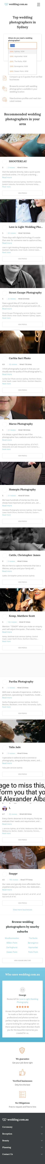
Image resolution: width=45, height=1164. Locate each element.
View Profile (22, 193)
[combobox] (22, 45)
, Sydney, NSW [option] (17, 51)
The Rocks (33, 938)
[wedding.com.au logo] (15, 1121)
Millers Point (12, 942)
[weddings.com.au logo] (16, 4)
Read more (7, 177)
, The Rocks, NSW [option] (18, 61)
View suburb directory (22, 960)
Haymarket (33, 947)
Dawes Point (12, 952)
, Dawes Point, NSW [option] (19, 71)
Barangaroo (33, 942)
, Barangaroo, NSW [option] (19, 66)
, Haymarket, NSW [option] (18, 56)
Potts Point (33, 952)
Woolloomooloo (12, 938)
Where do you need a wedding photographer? (20, 39)
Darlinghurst (11, 947)
